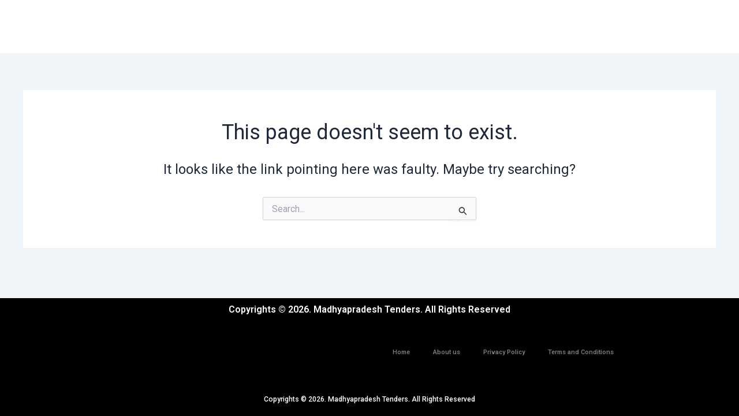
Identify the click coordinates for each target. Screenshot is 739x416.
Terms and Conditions (581, 346)
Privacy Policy (504, 346)
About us (446, 346)
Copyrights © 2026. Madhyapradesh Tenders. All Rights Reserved (369, 399)
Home (401, 346)
